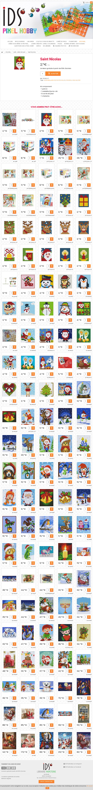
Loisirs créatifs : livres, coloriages (43, 44)
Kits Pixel (82, 41)
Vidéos (38, 46)
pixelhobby (47, 80)
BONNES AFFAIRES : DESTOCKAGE (74, 44)
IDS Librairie (46, 46)
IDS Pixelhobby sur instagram (72, 764)
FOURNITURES (73, 41)
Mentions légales (6, 778)
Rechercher (73, 46)
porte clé (53, 80)
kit (64, 80)
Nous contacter (46, 781)
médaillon (69, 80)
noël (73, 80)
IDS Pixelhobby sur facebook (72, 767)
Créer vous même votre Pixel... (18, 44)
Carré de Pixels (61, 41)
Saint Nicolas (32, 52)
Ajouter (53, 73)
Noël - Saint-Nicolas (19, 52)
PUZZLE (60, 44)
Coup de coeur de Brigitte (45, 41)
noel (76, 80)
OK (47, 788)
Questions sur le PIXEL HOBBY (24, 46)
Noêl (79, 80)
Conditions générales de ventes (10, 776)
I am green (30, 41)
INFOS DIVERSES (20, 41)
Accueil (10, 41)
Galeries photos (59, 46)
